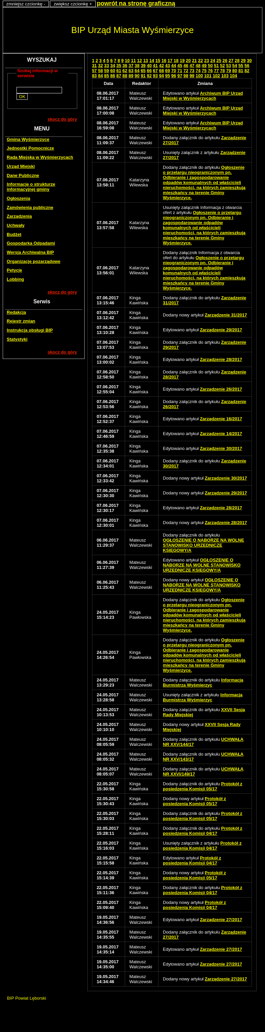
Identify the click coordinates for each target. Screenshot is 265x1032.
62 (124, 70)
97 (179, 75)
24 (212, 60)
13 (145, 60)
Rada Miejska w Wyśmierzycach (40, 157)
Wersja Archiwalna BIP (30, 252)
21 (194, 60)
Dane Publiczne (23, 175)
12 (139, 60)
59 (106, 70)
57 (94, 70)
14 (151, 60)
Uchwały (16, 225)
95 (167, 75)
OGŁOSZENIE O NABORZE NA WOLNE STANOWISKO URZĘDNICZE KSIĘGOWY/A (203, 545)
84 (100, 75)
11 (133, 60)
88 (124, 75)
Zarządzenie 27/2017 (221, 919)
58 (100, 70)
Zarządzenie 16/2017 (221, 418)
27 (231, 60)
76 (210, 70)
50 (210, 65)
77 (216, 70)
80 (234, 70)
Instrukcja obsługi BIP (30, 330)
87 (118, 75)
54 (234, 65)
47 (191, 65)
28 (237, 60)
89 (130, 75)
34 (112, 65)
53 (228, 65)
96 (173, 75)
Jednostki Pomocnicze (30, 148)
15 (157, 60)
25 (218, 60)
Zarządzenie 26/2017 (221, 389)
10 (127, 60)
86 (112, 75)
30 (249, 60)
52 (222, 65)
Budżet (14, 234)
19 (182, 60)
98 (185, 75)
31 (94, 65)
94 (161, 75)
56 (246, 65)
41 (155, 65)
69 (167, 70)
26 (225, 60)
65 (143, 70)
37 (130, 65)
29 (243, 60)
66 (149, 70)
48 (198, 65)
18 (176, 60)
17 (170, 60)
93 (155, 75)
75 (204, 70)
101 (208, 75)
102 (216, 75)
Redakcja (16, 312)
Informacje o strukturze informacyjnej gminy (31, 187)
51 (216, 65)
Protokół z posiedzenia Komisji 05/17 (202, 786)
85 (106, 75)
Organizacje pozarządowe (33, 261)
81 (240, 70)
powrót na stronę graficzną (136, 3)
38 (137, 65)
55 (240, 65)
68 (161, 70)
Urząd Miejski (21, 166)
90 (137, 75)
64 (137, 70)
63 (130, 70)
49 (204, 65)
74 (198, 70)
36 (124, 65)
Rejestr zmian (21, 321)
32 (100, 65)
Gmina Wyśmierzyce (28, 139)
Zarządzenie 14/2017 (221, 433)
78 (222, 70)
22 (200, 60)
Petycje (14, 270)
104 (233, 75)
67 (155, 70)
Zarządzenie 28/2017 (221, 359)
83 (94, 75)
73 (191, 70)
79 (228, 70)
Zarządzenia (19, 216)
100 (199, 75)
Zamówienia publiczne (30, 207)
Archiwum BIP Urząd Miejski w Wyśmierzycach (203, 96)
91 (143, 75)
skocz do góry (62, 119)
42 (161, 65)
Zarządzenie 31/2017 (226, 314)
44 (173, 65)
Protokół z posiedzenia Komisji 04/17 (202, 831)
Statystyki (17, 339)
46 (185, 65)
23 (206, 60)
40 (149, 65)
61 (118, 70)
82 (246, 70)
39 (143, 65)
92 (149, 75)
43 (167, 65)
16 (163, 60)
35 (118, 65)
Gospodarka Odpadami (31, 243)
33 (106, 65)
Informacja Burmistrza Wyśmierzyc (203, 682)
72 (185, 70)
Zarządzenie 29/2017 (221, 329)
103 (225, 75)
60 (112, 70)
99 (191, 75)
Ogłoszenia (18, 198)
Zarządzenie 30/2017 (221, 448)
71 (179, 70)
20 (188, 60)
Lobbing (15, 279)
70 (173, 70)
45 (179, 65)
